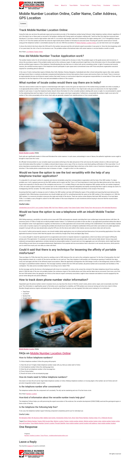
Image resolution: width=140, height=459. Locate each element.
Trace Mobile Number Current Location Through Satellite (48, 423)
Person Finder (84, 5)
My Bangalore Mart (25, 418)
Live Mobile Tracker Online (34, 52)
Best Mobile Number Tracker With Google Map (38, 421)
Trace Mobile (73, 5)
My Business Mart (37, 418)
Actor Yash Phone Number (80, 418)
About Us (64, 5)
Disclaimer (106, 5)
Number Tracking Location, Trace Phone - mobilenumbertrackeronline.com (46, 435)
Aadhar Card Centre (50, 418)
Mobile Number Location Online (86, 43)
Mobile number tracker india (92, 421)
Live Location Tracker (41, 207)
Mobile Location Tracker (61, 421)
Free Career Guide (74, 207)
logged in (30, 446)
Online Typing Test (86, 207)
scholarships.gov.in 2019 (27, 207)
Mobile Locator (63, 207)
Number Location (31, 394)
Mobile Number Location (26, 153)
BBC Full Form (53, 207)
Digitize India (93, 418)
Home (56, 5)
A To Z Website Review (105, 418)
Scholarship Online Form (63, 418)
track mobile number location (107, 423)
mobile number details (76, 421)
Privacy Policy (96, 5)
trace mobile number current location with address (81, 423)
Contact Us (116, 5)
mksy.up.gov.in (96, 207)
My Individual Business (109, 207)
